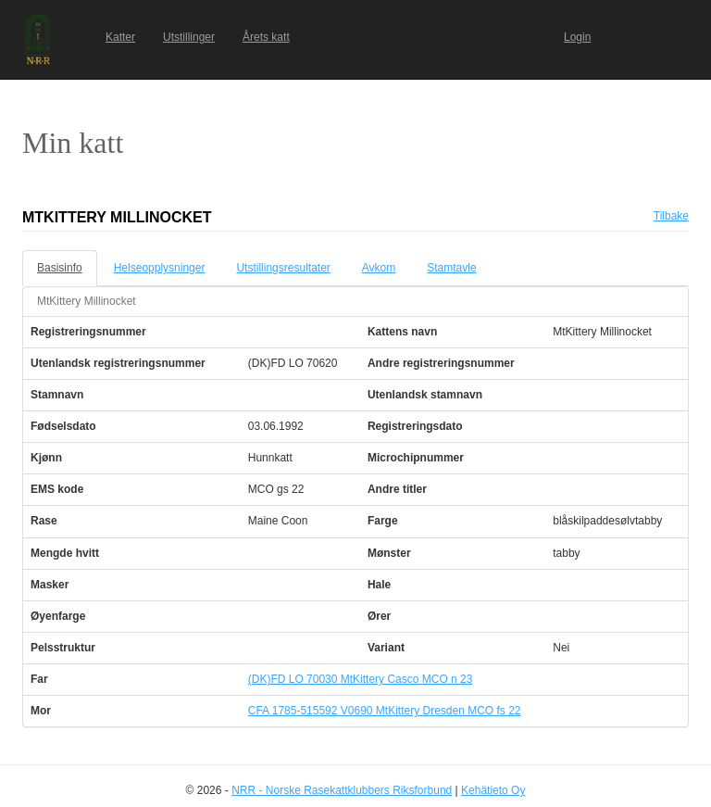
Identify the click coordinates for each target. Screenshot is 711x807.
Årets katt (266, 37)
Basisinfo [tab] (59, 267)
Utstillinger (189, 37)
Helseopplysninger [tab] (160, 267)
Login (577, 37)
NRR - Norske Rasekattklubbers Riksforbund (341, 790)
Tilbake (671, 215)
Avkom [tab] (378, 267)
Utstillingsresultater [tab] (283, 267)
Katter (120, 37)
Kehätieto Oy (493, 790)
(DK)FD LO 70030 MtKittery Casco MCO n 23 (360, 679)
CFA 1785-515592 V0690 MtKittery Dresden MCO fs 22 (384, 710)
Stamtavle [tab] (451, 267)
